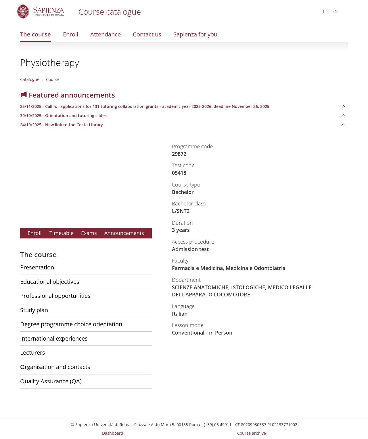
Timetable (61, 233)
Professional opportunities (55, 296)
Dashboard (112, 433)
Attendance (105, 34)
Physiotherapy (49, 62)
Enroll (70, 34)
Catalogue (29, 79)
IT (323, 11)
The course (35, 34)
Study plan (34, 310)
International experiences (54, 338)
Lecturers (32, 352)
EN (335, 11)
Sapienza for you (195, 34)
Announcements (124, 233)
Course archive (251, 433)
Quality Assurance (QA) (51, 381)
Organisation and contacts (55, 367)
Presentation (37, 267)
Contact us (147, 34)
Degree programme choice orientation (71, 324)
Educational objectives (49, 281)
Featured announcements (67, 95)
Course (53, 79)
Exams (89, 233)
